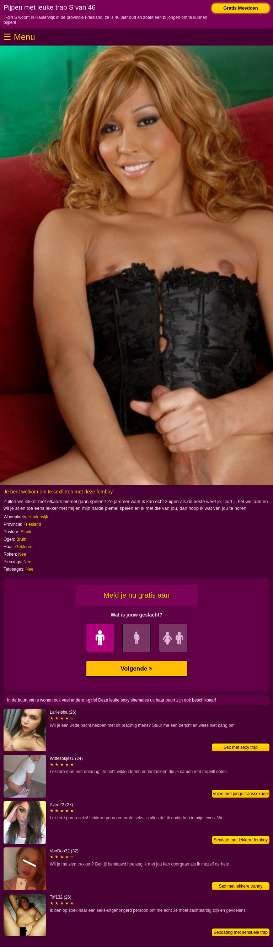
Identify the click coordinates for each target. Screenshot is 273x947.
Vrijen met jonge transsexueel (241, 793)
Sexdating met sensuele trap (241, 932)
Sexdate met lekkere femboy (241, 839)
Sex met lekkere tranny (241, 886)
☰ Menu (19, 37)
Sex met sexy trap (241, 747)
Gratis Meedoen (240, 8)
